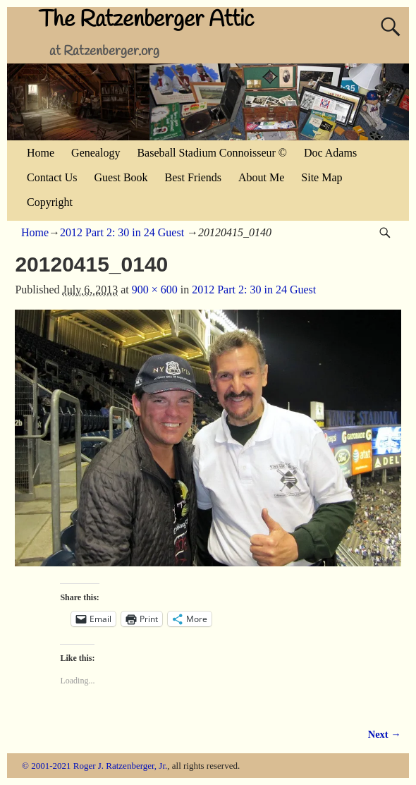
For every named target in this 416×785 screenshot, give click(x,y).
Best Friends (193, 177)
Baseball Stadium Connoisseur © (212, 153)
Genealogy (95, 153)
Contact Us (52, 177)
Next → (384, 734)
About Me (261, 177)
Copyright (50, 202)
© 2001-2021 (46, 765)
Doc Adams (330, 153)
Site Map (321, 177)
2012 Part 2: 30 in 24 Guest (122, 232)
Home (40, 153)
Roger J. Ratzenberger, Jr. (120, 765)
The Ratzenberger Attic (146, 20)
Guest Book (121, 177)
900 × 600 (155, 290)
